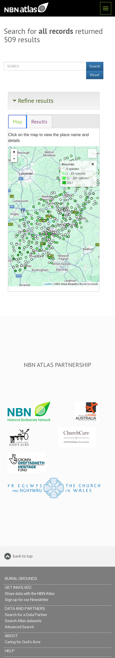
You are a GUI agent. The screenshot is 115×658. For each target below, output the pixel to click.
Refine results (33, 100)
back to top (23, 556)
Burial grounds (21, 578)
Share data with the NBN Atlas (30, 593)
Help (9, 650)
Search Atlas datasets (23, 620)
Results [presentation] (39, 121)
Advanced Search (19, 627)
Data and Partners (25, 608)
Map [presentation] (17, 121)
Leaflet (48, 283)
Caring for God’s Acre (23, 642)
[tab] (17, 121)
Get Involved (18, 587)
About (11, 635)
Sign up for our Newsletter (26, 599)
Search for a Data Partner (26, 614)
